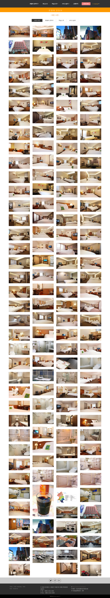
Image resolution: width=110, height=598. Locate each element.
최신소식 (45, 3)
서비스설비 (65, 3)
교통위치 (75, 3)
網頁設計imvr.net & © (55, 596)
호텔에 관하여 (34, 3)
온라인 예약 (86, 3)
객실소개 (54, 3)
